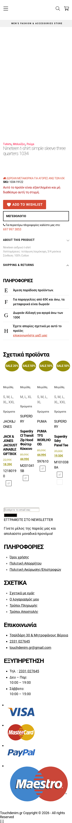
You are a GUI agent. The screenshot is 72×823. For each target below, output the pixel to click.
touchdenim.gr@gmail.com (30, 647)
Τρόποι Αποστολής (24, 612)
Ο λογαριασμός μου (24, 599)
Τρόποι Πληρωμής (23, 605)
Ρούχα (30, 144)
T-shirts (7, 144)
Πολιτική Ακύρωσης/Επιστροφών (35, 569)
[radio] (9, 483)
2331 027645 (20, 641)
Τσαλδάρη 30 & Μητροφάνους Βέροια (39, 635)
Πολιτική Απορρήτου (25, 563)
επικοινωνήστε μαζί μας (30, 335)
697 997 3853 (12, 229)
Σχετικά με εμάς (22, 593)
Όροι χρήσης (19, 557)
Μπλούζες (19, 144)
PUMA (42, 421)
